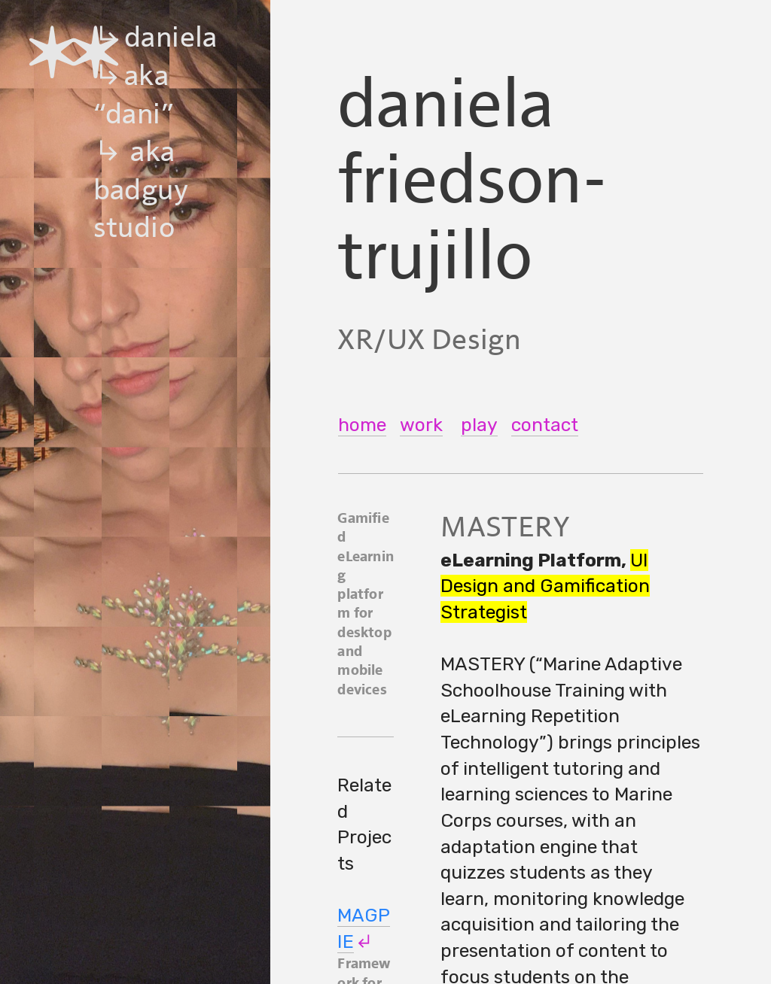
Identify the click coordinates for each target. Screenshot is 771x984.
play (479, 425)
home (362, 425)
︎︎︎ (363, 941)
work (421, 425)
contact (544, 425)
